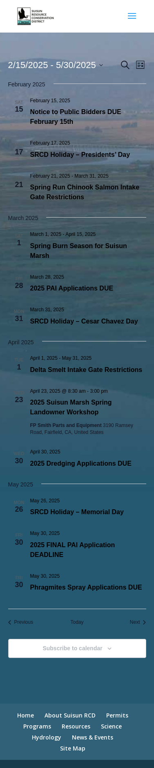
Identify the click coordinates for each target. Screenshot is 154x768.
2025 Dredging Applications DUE (81, 463)
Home (25, 715)
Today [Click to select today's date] (76, 622)
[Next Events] (138, 622)
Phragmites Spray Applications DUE (86, 587)
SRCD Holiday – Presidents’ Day (80, 154)
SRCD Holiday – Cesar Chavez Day (84, 321)
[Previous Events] (20, 622)
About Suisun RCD (70, 715)
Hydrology (46, 737)
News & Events (92, 737)
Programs (37, 726)
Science (111, 726)
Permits (117, 715)
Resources (76, 726)
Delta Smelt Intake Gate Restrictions (86, 369)
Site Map (72, 748)
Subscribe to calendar (72, 648)
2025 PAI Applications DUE (72, 288)
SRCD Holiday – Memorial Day (77, 511)
